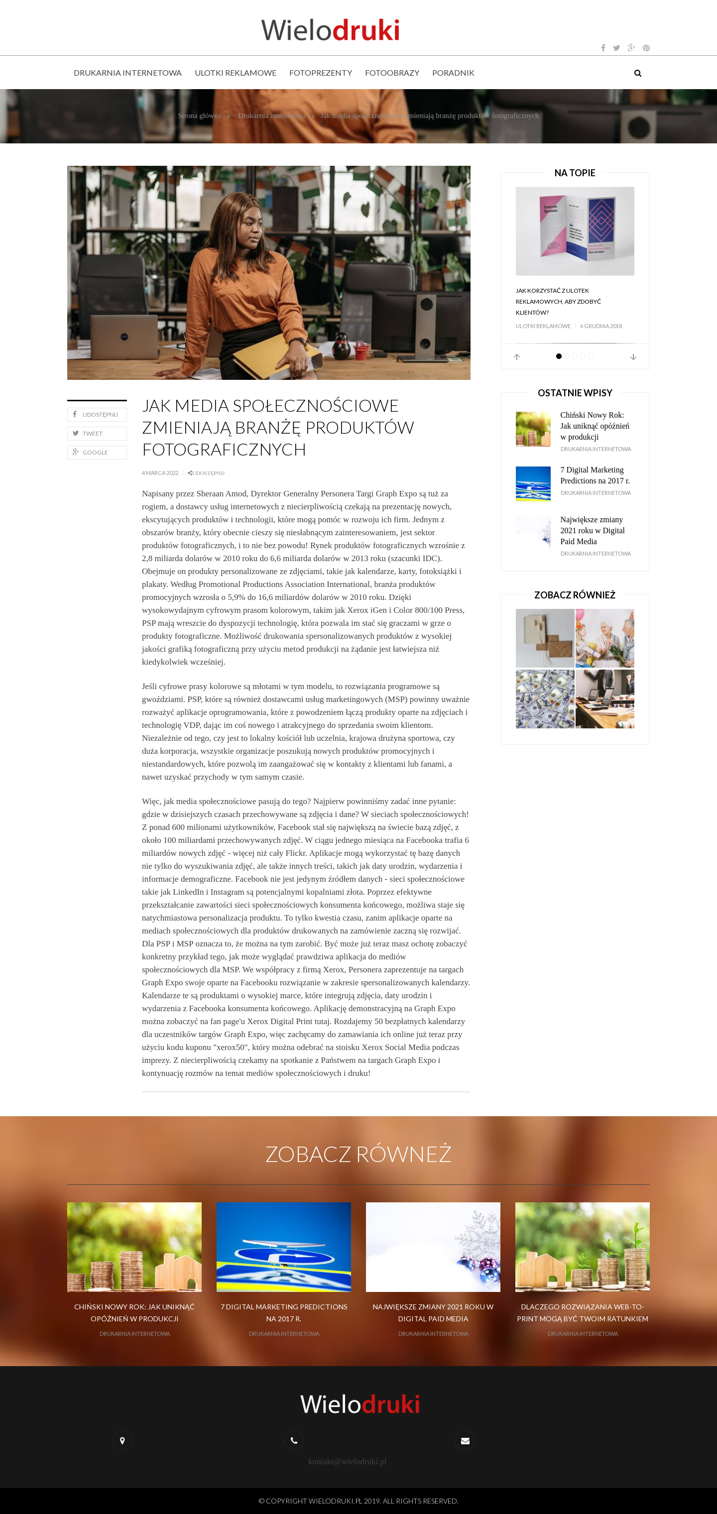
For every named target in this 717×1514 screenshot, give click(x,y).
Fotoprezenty (320, 72)
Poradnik (453, 72)
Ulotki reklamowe (235, 72)
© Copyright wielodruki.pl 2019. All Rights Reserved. (359, 1501)
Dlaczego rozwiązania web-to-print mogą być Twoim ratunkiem (582, 1312)
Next (633, 357)
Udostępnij (95, 414)
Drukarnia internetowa (128, 72)
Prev (517, 357)
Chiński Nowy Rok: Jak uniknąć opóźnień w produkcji (595, 426)
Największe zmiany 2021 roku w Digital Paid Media (593, 530)
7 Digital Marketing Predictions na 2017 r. (595, 475)
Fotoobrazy (392, 72)
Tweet (88, 433)
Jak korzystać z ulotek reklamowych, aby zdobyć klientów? (558, 301)
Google (90, 452)
